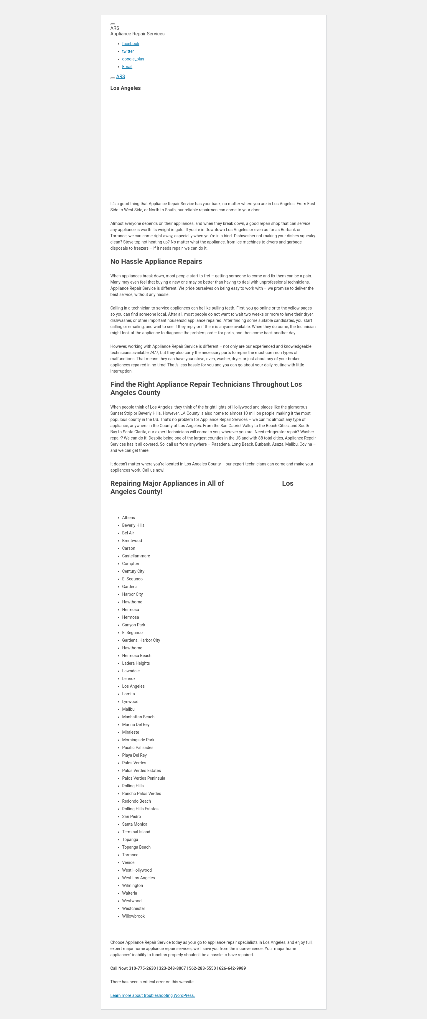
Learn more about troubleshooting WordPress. (153, 995)
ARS (120, 76)
